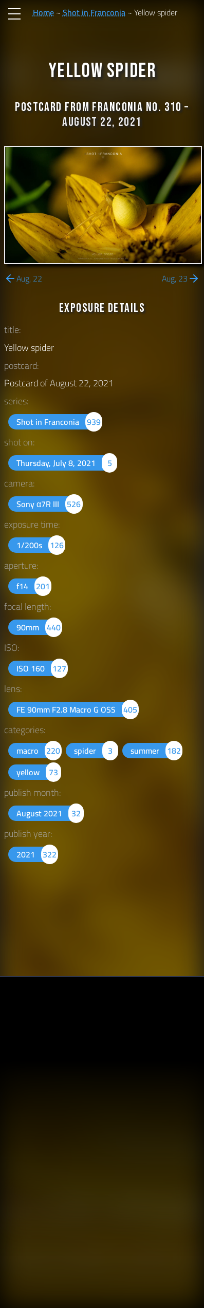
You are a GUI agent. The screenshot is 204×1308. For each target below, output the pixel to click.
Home (43, 12)
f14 (33, 586)
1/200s (40, 545)
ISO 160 (42, 668)
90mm (39, 627)
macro (39, 750)
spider (96, 750)
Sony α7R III (49, 504)
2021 (37, 854)
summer (156, 750)
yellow (38, 772)
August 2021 (50, 813)
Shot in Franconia (94, 12)
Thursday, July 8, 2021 (66, 463)
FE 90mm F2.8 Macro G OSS (77, 709)
